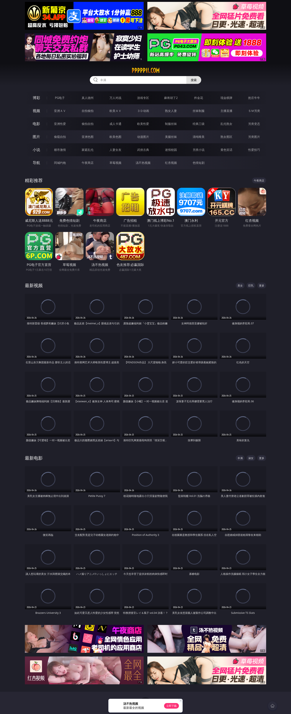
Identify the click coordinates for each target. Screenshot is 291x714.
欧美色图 (115, 137)
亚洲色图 (88, 137)
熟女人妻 (171, 111)
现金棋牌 (226, 98)
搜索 (194, 80)
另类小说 (199, 150)
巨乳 (251, 285)
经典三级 (199, 124)
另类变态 (254, 124)
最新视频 (34, 285)
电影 (36, 123)
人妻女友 (115, 150)
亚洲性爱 (60, 124)
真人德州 (88, 98)
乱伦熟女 (226, 124)
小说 (36, 149)
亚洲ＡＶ (60, 111)
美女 (240, 285)
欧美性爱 (143, 124)
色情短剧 (199, 163)
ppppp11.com (146, 70)
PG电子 (60, 98)
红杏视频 (171, 163)
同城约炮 (60, 163)
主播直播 (226, 111)
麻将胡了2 (171, 98)
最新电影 (34, 458)
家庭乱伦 (88, 150)
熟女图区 (226, 137)
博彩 (36, 97)
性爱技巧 (254, 150)
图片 (36, 136)
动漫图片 (143, 137)
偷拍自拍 (88, 124)
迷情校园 (171, 150)
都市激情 (60, 150)
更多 (261, 285)
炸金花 (198, 98)
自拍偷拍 (88, 111)
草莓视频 (115, 163)
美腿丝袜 (171, 137)
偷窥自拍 (60, 137)
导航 (36, 162)
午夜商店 (88, 163)
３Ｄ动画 (143, 111)
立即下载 (171, 706)
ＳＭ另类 (254, 111)
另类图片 (254, 137)
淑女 (251, 458)
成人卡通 (115, 124)
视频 (36, 110)
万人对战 (115, 98)
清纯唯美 (199, 137)
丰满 (240, 458)
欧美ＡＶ (115, 111)
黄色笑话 (226, 150)
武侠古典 (143, 150)
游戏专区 (143, 98)
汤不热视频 (143, 163)
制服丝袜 (171, 124)
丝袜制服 (199, 111)
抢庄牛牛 (254, 98)
